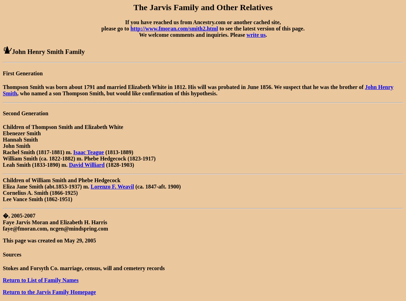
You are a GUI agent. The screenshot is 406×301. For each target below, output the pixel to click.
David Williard (87, 165)
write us (256, 35)
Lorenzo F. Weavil (112, 187)
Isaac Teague (88, 152)
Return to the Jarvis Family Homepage (49, 292)
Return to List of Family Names (40, 280)
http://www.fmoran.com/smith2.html (174, 29)
